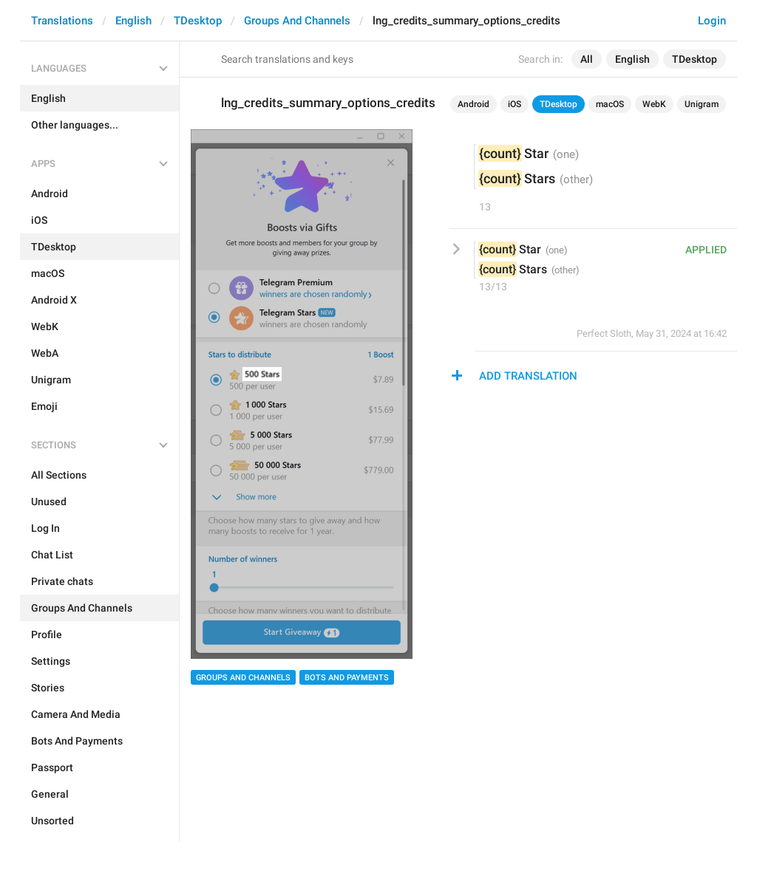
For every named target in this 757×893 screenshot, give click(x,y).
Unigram (702, 104)
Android (473, 104)
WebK (654, 104)
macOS (610, 104)
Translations (62, 20)
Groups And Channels (297, 20)
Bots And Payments (347, 677)
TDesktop (198, 20)
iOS (514, 104)
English (133, 20)
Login (712, 20)
